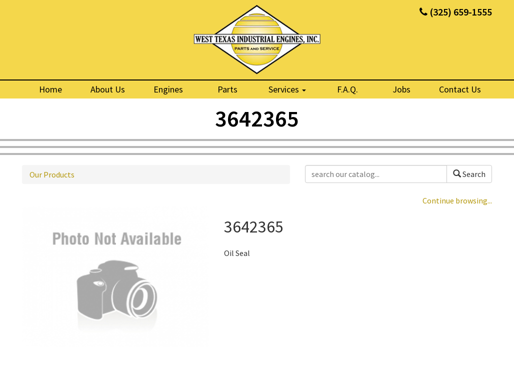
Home (50, 89)
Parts (228, 89)
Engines (168, 89)
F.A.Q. (347, 89)
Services (287, 89)
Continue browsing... (457, 201)
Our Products (52, 175)
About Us (107, 89)
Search (469, 174)
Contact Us (460, 89)
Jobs (401, 89)
